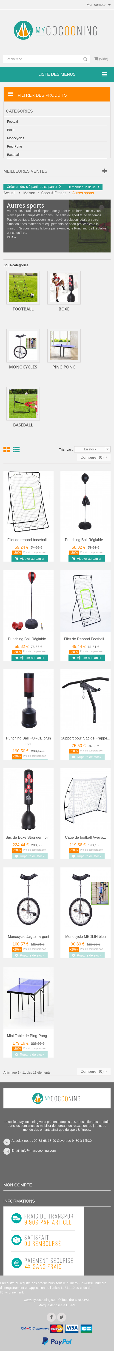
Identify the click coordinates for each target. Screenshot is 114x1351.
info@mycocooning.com (38, 1150)
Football (13, 121)
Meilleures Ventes (25, 171)
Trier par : (66, 449)
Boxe (10, 130)
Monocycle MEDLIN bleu (85, 937)
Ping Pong (14, 146)
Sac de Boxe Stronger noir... (28, 837)
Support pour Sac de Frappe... (85, 738)
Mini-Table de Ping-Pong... (28, 1036)
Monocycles (15, 138)
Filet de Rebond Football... (85, 639)
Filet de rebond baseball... (28, 540)
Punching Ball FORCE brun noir (28, 740)
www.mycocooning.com (40, 1300)
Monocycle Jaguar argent (28, 937)
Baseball (13, 155)
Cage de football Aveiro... (85, 837)
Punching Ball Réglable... (85, 540)
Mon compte (17, 1185)
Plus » (11, 237)
